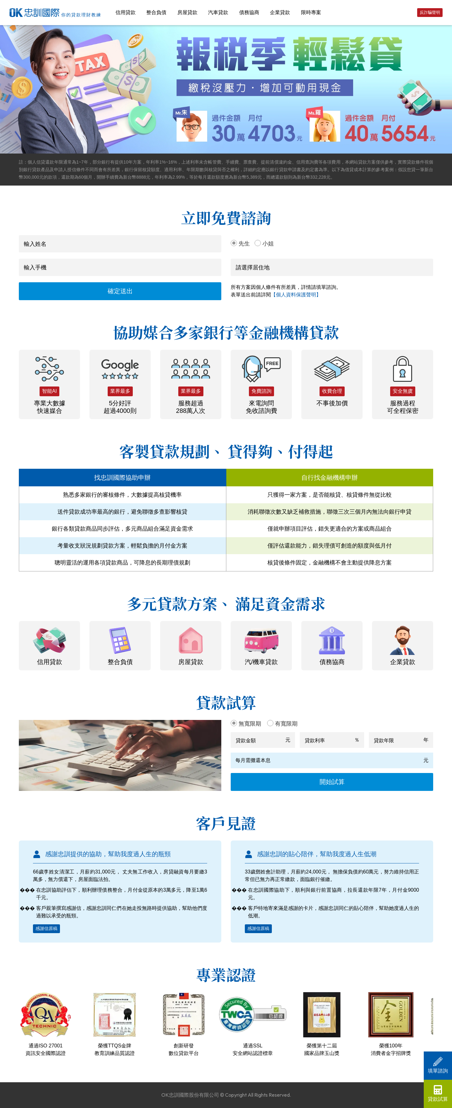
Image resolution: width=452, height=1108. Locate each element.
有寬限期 (286, 724)
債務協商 (249, 12)
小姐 (268, 244)
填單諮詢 (438, 1065)
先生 (244, 244)
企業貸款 (280, 12)
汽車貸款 (218, 12)
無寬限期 (250, 724)
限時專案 (311, 12)
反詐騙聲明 (430, 12)
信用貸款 (126, 12)
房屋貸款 (187, 12)
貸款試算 (438, 1093)
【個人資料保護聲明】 (296, 294)
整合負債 (156, 12)
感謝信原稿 (46, 928)
